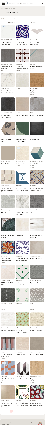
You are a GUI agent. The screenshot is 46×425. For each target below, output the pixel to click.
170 (28, 411)
